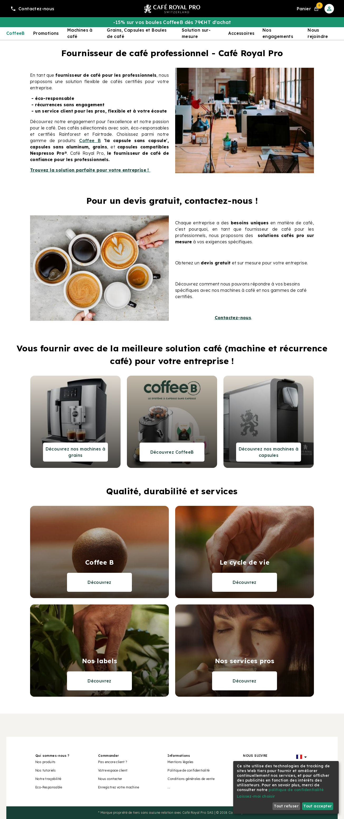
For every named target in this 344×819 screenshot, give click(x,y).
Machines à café (80, 33)
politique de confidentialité (296, 789)
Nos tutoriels (45, 770)
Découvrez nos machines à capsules (269, 452)
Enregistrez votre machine (118, 787)
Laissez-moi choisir (256, 796)
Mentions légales (180, 762)
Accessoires (241, 33)
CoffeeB (15, 33)
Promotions (46, 33)
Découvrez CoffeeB (172, 452)
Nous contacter (110, 779)
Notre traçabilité (48, 779)
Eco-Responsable (48, 787)
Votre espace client (113, 770)
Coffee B (90, 140)
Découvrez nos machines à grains (76, 452)
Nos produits (45, 762)
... (169, 787)
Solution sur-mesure (196, 33)
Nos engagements (277, 33)
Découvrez (99, 582)
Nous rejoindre (318, 33)
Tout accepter (317, 806)
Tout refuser (286, 806)
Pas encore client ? (112, 762)
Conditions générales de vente (191, 779)
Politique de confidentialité (188, 770)
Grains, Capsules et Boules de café (136, 33)
